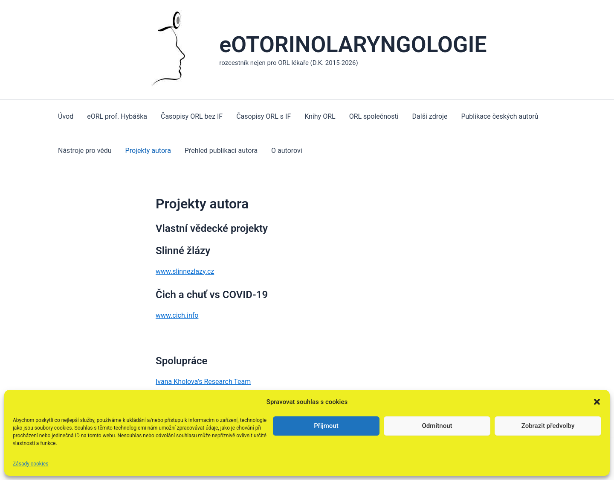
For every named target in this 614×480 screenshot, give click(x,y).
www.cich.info (177, 315)
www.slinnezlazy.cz (185, 271)
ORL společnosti (374, 116)
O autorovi (286, 150)
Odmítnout (437, 426)
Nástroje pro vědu (85, 150)
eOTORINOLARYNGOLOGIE (353, 45)
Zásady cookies (30, 464)
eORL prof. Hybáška (117, 116)
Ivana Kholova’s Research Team (203, 382)
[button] (597, 402)
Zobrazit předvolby (548, 426)
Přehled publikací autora (221, 150)
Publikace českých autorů (499, 116)
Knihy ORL (319, 116)
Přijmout (326, 426)
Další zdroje (430, 116)
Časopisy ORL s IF (263, 116)
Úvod (65, 116)
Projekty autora (148, 150)
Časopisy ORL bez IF (192, 116)
